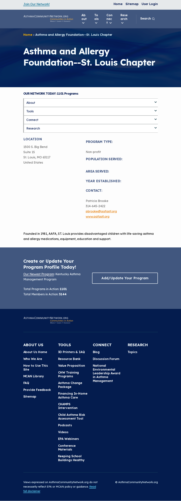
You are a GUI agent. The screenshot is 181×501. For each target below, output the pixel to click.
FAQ (26, 383)
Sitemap (132, 4)
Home (118, 4)
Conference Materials (67, 447)
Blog (96, 352)
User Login (150, 4)
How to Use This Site (35, 367)
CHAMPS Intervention (68, 406)
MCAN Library (33, 376)
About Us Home (35, 352)
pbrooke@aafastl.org (101, 211)
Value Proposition (71, 365)
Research (124, 19)
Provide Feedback (37, 390)
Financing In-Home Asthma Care (72, 395)
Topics (132, 352)
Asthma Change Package (70, 384)
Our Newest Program (38, 274)
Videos (63, 432)
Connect (109, 19)
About (84, 19)
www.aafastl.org (97, 216)
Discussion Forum (106, 359)
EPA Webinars (68, 439)
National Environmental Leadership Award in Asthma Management (106, 373)
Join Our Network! (36, 4)
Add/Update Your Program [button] (124, 278)
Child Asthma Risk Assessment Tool (71, 416)
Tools (96, 19)
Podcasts (65, 425)
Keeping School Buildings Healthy (71, 458)
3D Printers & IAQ (71, 352)
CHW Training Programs (68, 374)
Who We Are (32, 359)
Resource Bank (69, 359)
